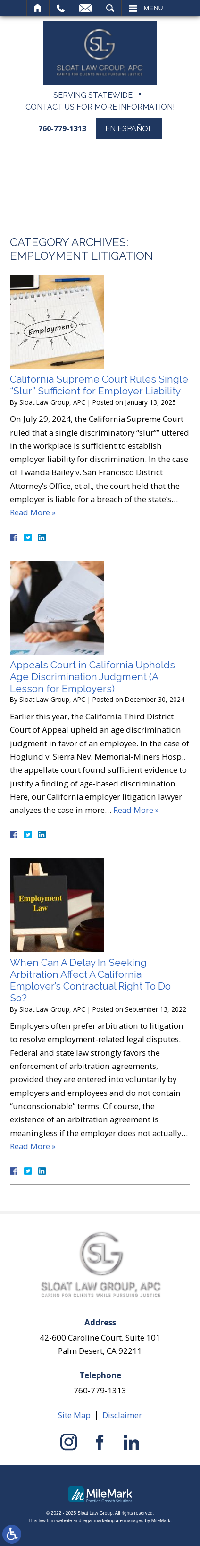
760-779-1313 (62, 128)
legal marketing (99, 1520)
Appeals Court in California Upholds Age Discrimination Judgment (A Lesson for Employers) (92, 676)
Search (110, 8)
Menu (153, 8)
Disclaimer (122, 1414)
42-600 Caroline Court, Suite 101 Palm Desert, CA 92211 (100, 1344)
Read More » (33, 512)
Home (38, 8)
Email (85, 8)
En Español (129, 128)
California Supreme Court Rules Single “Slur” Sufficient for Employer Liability (99, 385)
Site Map (74, 1414)
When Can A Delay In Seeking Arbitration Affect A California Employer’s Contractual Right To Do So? (90, 980)
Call (61, 8)
